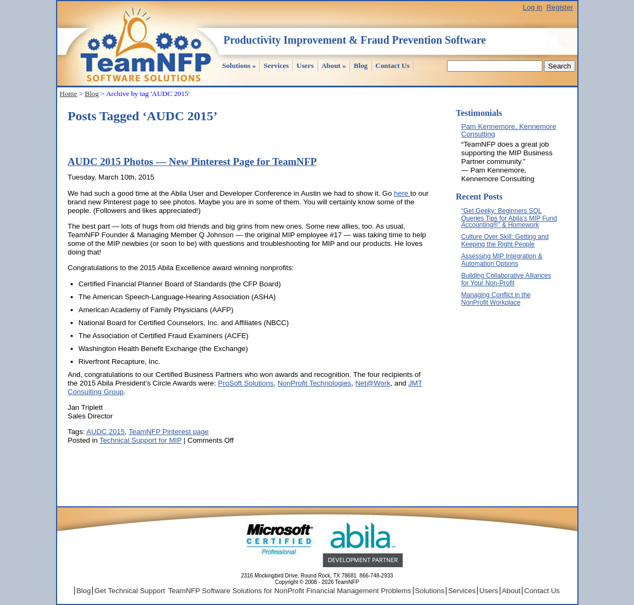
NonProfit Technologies (315, 383)
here (402, 193)
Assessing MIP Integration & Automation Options (502, 259)
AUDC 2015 (105, 432)
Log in (532, 7)
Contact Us (392, 65)
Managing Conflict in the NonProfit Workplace (496, 298)
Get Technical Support (129, 591)
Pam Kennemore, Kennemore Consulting (508, 130)
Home (69, 94)
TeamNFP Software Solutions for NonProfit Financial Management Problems (289, 591)
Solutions (239, 65)
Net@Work (372, 383)
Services (276, 65)
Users (305, 65)
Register (559, 7)
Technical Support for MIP (141, 440)
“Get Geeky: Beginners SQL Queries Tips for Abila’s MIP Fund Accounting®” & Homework (509, 218)
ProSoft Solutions (245, 383)
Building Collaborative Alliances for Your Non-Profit (506, 279)
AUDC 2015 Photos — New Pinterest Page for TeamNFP (192, 161)
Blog (361, 65)
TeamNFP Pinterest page (169, 432)
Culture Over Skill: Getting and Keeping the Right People (505, 240)
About (333, 65)
